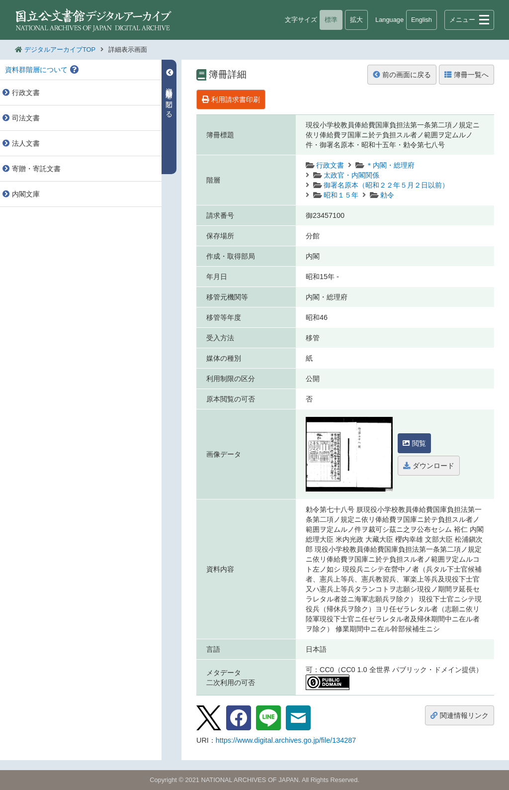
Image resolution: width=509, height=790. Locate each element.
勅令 (387, 195)
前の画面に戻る (402, 75)
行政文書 (330, 165)
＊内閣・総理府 (390, 165)
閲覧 (414, 443)
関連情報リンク (459, 715)
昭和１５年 (341, 195)
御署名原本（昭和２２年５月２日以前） (386, 185)
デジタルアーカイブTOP (59, 49)
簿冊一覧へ (466, 75)
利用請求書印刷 (231, 99)
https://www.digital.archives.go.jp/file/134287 (286, 740)
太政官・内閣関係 (351, 175)
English (421, 19)
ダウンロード (428, 466)
